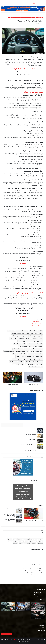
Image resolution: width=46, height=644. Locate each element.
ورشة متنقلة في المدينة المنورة (30, 450)
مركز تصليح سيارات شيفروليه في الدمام (34, 361)
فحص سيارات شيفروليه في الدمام (23, 356)
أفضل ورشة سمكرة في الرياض (37, 553)
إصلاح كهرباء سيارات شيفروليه (36, 330)
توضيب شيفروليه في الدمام (19, 343)
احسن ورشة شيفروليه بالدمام (36, 336)
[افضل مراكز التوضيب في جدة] (40, 430)
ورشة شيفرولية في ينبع (36, 326)
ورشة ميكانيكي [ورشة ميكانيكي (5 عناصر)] (15, 543)
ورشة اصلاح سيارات (39, 580)
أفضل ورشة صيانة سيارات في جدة (36, 570)
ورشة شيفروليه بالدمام (18, 364)
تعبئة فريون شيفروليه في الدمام (35, 341)
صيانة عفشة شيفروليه (8, 351)
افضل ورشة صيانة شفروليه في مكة (34, 325)
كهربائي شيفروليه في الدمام (33, 92)
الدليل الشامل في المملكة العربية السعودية (23, 639)
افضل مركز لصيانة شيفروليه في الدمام (30, 293)
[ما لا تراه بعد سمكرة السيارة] (19, 511)
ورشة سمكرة (40, 555)
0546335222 (23, 77)
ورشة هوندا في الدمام (37, 321)
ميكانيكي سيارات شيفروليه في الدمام (25, 17)
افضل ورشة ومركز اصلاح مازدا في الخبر (34, 520)
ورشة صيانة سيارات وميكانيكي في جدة (35, 572)
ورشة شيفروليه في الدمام (13, 17)
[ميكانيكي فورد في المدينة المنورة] (38, 615)
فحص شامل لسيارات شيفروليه (35, 359)
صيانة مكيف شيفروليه (37, 356)
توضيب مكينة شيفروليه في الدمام (35, 348)
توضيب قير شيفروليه (37, 346)
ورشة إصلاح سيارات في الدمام (35, 323)
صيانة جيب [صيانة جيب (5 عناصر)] (14, 539)
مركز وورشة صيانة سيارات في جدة (36, 576)
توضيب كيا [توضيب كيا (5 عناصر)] (23, 539)
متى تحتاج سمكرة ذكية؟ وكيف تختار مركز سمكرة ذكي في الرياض (9, 515)
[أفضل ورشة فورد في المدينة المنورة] (8, 607)
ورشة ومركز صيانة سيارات (37, 578)
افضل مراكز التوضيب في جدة (30, 429)
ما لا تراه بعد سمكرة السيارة (10, 509)
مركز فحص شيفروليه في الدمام (16, 361)
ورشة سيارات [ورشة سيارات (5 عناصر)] (28, 543)
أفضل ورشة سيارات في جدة (37, 568)
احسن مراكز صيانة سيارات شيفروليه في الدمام (17, 330)
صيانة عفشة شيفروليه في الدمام (35, 353)
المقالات (43, 627)
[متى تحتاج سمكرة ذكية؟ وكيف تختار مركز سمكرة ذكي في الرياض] (19, 516)
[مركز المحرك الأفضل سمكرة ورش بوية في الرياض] (19, 521)
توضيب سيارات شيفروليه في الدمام (34, 343)
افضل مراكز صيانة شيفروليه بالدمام (20, 336)
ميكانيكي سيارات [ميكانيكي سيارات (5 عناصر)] (40, 543)
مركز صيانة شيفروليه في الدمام (37, 17)
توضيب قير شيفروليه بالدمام (25, 346)
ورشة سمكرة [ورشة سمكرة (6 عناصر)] (34, 543)
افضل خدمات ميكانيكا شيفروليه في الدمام (23, 69)
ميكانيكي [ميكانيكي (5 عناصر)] (22, 541)
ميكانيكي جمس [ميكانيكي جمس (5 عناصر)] (11, 541)
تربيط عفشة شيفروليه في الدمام (16, 338)
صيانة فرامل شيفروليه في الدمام (19, 353)
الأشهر (34, 424)
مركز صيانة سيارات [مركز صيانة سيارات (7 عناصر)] (28, 541)
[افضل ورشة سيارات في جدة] (40, 436)
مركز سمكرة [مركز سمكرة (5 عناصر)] (35, 541)
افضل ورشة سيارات (39, 574)
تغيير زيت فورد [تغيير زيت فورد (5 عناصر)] (33, 539)
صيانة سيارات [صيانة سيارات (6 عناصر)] (9, 539)
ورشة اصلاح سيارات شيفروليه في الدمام (34, 364)
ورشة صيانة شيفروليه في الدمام (35, 366)
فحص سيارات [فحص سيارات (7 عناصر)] (40, 541)
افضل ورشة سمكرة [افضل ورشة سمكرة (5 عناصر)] (40, 539)
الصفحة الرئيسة (41, 625)
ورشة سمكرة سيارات (38, 559)
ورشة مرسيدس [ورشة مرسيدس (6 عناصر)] (21, 543)
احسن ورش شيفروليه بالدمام (18, 333)
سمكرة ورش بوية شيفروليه (36, 351)
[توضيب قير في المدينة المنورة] (38, 607)
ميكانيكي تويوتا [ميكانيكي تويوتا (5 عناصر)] (17, 541)
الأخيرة (12, 424)
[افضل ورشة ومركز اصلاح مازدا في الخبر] (33, 514)
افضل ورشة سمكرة (39, 557)
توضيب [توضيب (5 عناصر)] (28, 539)
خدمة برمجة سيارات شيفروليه (19, 348)
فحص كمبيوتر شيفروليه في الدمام (19, 359)
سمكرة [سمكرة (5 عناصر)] (19, 539)
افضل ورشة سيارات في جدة (31, 434)
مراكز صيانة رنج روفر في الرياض (30, 439)
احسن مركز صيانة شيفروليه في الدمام (34, 333)
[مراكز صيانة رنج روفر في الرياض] (40, 441)
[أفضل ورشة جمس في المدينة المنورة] (23, 607)
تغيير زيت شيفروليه (22, 341)
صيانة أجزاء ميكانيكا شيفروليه (22, 351)
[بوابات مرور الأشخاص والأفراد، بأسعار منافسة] (40, 446)
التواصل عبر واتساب (20, 641)
